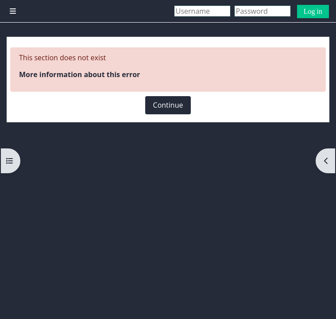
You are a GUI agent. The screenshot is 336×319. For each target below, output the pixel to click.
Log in (313, 11)
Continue (168, 105)
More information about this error (79, 74)
